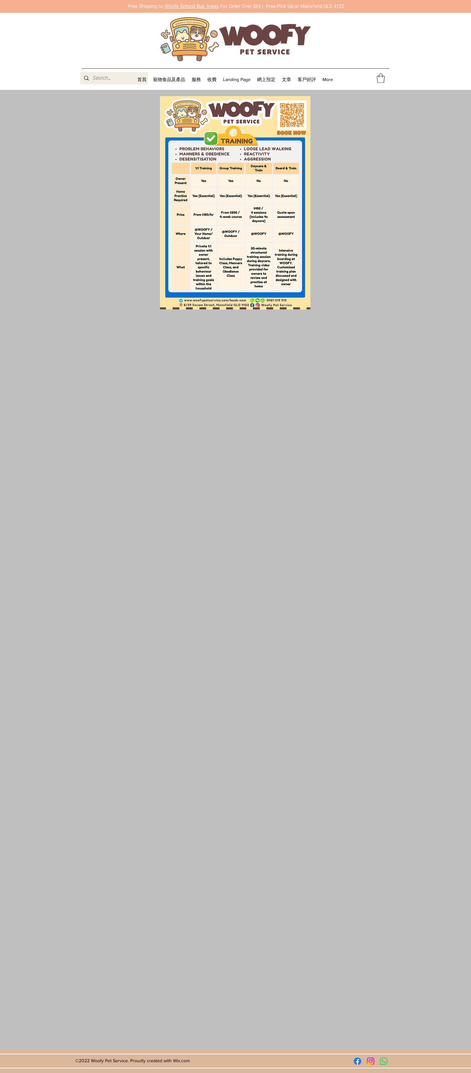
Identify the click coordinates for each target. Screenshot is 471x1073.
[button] (196, 79)
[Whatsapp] (384, 1061)
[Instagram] (370, 1061)
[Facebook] (357, 1061)
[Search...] (113, 78)
